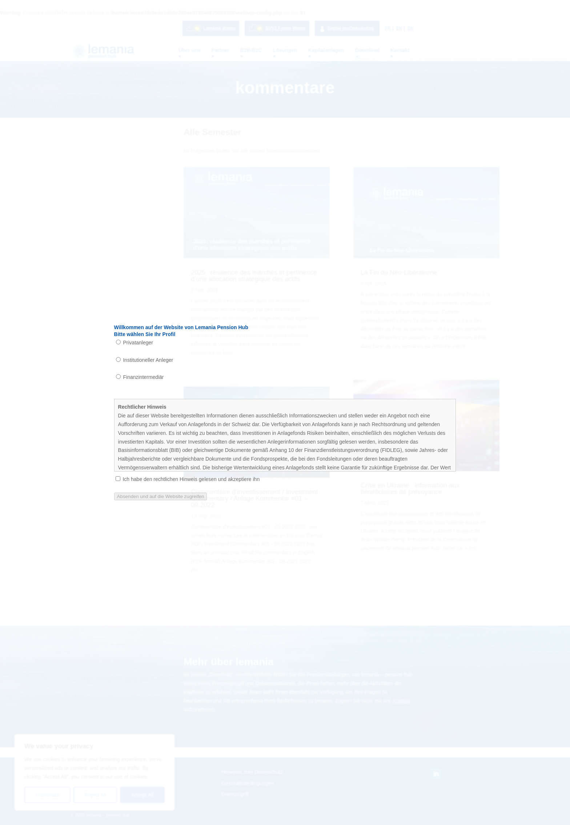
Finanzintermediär (140, 377)
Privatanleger (134, 342)
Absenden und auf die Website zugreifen (160, 496)
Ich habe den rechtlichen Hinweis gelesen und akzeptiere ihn (188, 479)
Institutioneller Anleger (144, 360)
